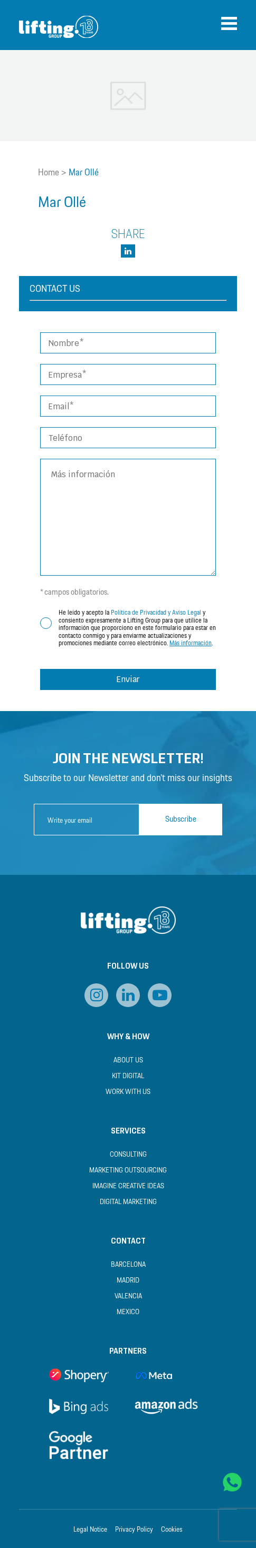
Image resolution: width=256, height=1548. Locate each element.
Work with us (128, 1092)
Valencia (128, 1296)
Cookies (172, 1530)
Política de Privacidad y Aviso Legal (156, 612)
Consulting (128, 1155)
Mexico (128, 1312)
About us (128, 1061)
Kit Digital (128, 1076)
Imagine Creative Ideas (128, 1186)
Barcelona (128, 1265)
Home (48, 172)
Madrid (128, 1281)
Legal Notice (90, 1530)
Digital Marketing (128, 1202)
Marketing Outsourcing (128, 1171)
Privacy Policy (134, 1530)
